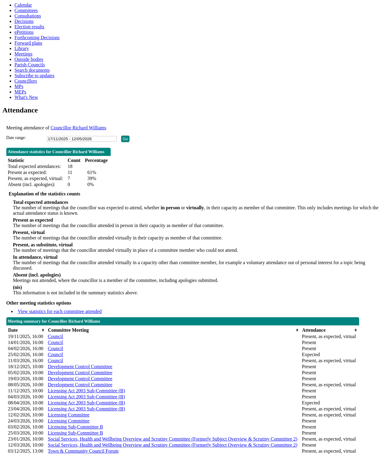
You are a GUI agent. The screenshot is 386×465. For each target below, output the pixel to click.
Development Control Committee (80, 366)
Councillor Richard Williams (78, 127)
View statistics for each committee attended (60, 311)
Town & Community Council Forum (83, 451)
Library (21, 48)
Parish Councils (29, 64)
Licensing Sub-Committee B (75, 426)
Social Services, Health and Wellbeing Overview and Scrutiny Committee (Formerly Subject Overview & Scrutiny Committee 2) (172, 438)
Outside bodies (28, 59)
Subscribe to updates (34, 75)
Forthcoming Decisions (37, 37)
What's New (26, 97)
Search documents (32, 70)
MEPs (20, 91)
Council (55, 336)
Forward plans (28, 43)
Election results (29, 26)
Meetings (23, 53)
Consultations (27, 15)
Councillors (25, 81)
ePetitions (23, 32)
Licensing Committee (68, 414)
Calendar (23, 5)
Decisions (23, 21)
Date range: (16, 137)
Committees (26, 10)
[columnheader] (26, 330)
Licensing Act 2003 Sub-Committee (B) (86, 390)
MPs (18, 86)
